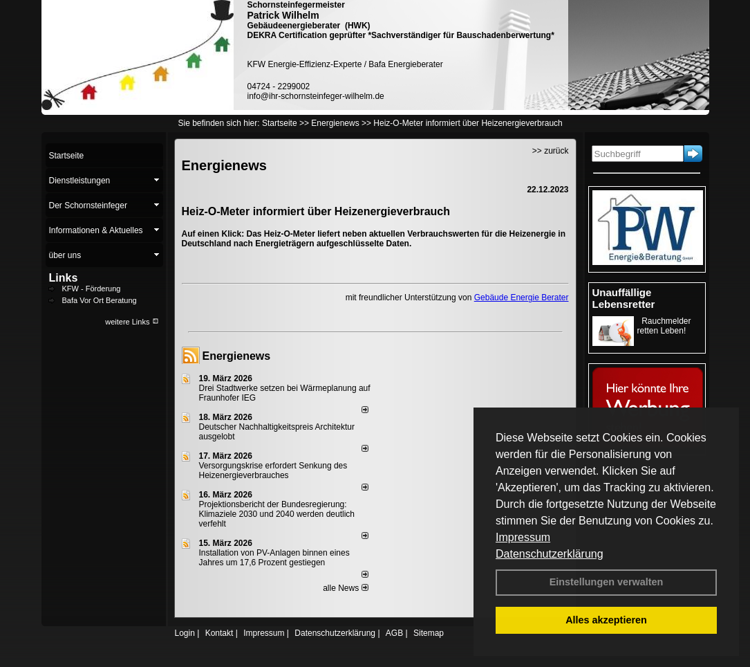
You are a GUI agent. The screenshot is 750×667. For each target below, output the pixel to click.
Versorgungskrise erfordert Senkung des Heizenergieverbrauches (273, 470)
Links (63, 278)
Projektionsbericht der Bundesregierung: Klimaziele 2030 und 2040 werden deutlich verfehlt (277, 514)
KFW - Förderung (91, 288)
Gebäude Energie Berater (521, 297)
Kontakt (219, 633)
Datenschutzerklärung (549, 554)
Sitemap (428, 633)
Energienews (237, 356)
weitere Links (131, 322)
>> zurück (550, 151)
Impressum (523, 537)
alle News (345, 588)
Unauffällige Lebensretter (623, 298)
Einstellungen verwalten (607, 581)
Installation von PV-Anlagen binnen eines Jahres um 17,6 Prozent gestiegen (274, 557)
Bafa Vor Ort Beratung (99, 300)
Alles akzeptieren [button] (606, 619)
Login (185, 633)
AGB (394, 633)
